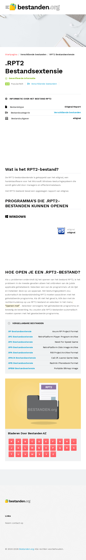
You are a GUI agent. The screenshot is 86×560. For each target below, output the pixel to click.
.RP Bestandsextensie (19, 331)
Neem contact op (14, 523)
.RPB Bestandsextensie (20, 363)
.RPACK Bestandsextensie (22, 358)
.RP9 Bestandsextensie (20, 347)
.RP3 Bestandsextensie (20, 342)
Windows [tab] (15, 217)
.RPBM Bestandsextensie (21, 368)
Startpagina (11, 54)
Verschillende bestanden (33, 54)
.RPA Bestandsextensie (20, 352)
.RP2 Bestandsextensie (20, 336)
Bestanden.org (26, 549)
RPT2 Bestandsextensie (61, 54)
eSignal (71, 232)
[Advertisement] (43, 144)
